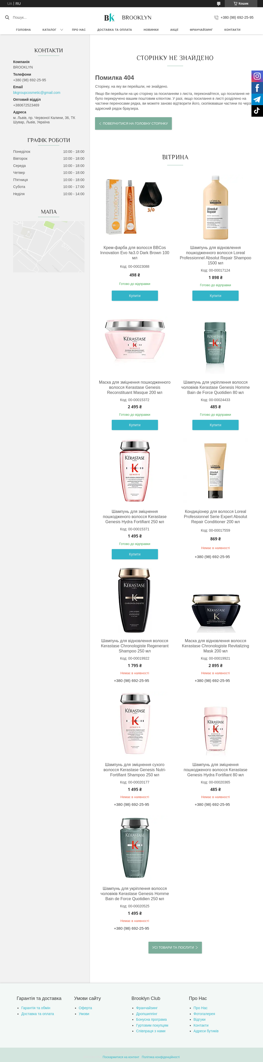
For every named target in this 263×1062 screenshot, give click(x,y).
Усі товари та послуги (173, 947)
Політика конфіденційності (161, 1057)
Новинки (151, 29)
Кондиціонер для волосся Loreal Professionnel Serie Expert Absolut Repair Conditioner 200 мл (215, 516)
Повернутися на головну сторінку (135, 123)
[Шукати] (7, 17)
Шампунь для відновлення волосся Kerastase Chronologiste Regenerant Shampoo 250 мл (134, 646)
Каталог (49, 29)
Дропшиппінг (146, 1014)
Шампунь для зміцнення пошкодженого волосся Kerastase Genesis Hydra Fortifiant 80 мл (215, 769)
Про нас (79, 29)
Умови (84, 1014)
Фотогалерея (204, 1014)
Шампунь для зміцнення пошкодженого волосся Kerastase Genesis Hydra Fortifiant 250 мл (135, 516)
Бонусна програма (151, 1019)
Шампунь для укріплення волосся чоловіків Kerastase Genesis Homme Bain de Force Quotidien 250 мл (134, 893)
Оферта (85, 1008)
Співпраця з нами (150, 1031)
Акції (174, 29)
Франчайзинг (201, 29)
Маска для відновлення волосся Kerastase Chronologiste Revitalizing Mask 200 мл (215, 646)
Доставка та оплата (114, 29)
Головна (23, 29)
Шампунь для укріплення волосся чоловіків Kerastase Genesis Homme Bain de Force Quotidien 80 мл (215, 387)
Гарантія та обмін (35, 1008)
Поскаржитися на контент (121, 1057)
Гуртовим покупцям (152, 1025)
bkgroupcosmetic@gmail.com (36, 93)
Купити (134, 296)
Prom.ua (155, 1052)
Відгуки (200, 1019)
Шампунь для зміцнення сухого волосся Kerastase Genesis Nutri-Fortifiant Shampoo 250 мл (135, 769)
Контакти (232, 29)
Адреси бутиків (206, 1031)
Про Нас (201, 1008)
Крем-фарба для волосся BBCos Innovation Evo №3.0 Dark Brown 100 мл (134, 252)
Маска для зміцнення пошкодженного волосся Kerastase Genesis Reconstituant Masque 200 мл (134, 387)
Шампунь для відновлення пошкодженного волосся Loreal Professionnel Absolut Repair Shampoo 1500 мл (215, 255)
